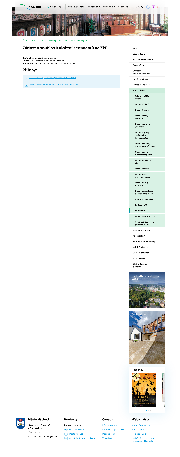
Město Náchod (76, 434)
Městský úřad (54, 40)
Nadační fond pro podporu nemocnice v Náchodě (144, 439)
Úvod (25, 40)
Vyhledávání (108, 438)
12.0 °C (136, 7)
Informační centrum (141, 425)
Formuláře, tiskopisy (74, 40)
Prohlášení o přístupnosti (114, 429)
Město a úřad (38, 40)
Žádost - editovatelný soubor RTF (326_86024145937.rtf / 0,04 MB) (53, 78)
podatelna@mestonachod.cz (82, 438)
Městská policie (139, 429)
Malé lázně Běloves (140, 434)
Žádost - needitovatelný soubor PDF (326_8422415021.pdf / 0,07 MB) (53, 84)
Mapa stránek (108, 434)
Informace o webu (110, 425)
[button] (146, 410)
